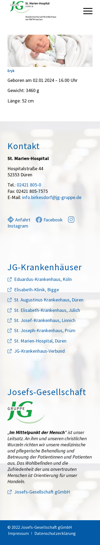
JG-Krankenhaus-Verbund (39, 351)
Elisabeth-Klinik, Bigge (36, 290)
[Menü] (85, 10)
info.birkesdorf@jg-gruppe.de (51, 197)
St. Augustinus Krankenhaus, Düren (48, 300)
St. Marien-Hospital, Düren (40, 341)
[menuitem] (85, 10)
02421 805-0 (29, 185)
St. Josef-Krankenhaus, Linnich (44, 320)
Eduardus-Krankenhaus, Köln (43, 279)
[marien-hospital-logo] (41, 10)
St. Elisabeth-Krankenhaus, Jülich (47, 310)
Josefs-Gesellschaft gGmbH (42, 492)
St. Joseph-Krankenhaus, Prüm (44, 330)
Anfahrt (18, 220)
